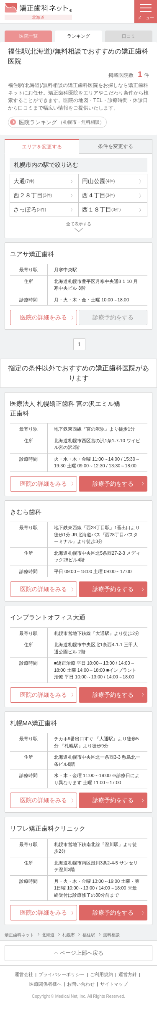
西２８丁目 (32, 195)
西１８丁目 (101, 209)
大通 (23, 181)
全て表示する (78, 224)
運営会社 (24, 974)
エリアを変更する (42, 147)
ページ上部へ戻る (81, 953)
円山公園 (98, 181)
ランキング (78, 35)
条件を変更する (115, 146)
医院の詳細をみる (43, 317)
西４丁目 (98, 195)
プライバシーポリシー (62, 974)
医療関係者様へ (45, 984)
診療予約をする (113, 483)
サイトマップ (114, 984)
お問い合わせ (81, 984)
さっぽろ (29, 209)
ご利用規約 (101, 974)
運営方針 (127, 974)
